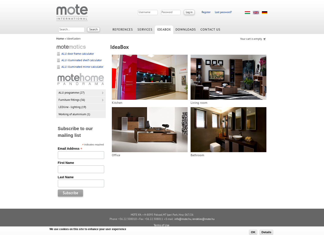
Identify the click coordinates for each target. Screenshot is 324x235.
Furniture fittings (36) (71, 100)
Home (60, 39)
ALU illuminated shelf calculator (81, 60)
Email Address (70, 149)
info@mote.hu (182, 219)
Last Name (66, 177)
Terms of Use (161, 225)
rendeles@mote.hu (203, 219)
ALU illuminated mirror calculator (82, 67)
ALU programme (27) (71, 93)
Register (206, 12)
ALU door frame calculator (77, 54)
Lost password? (223, 12)
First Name (66, 163)
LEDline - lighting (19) (72, 107)
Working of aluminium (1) (74, 114)
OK (253, 232)
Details (266, 232)
